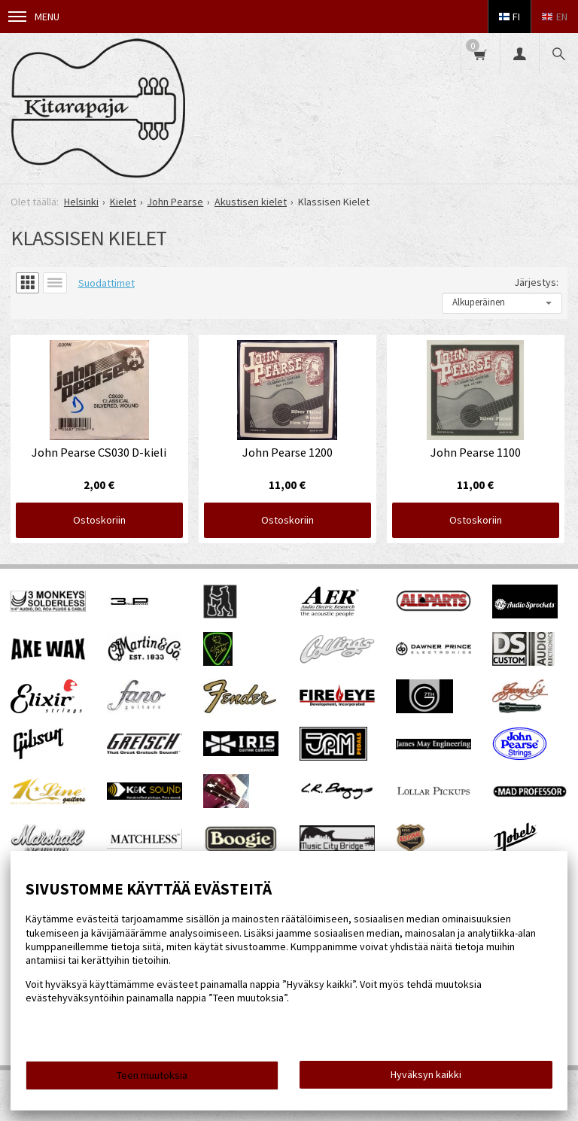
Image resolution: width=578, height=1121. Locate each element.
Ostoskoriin (97, 518)
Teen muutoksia (152, 1075)
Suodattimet (106, 283)
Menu (33, 16)
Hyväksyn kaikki (426, 1074)
